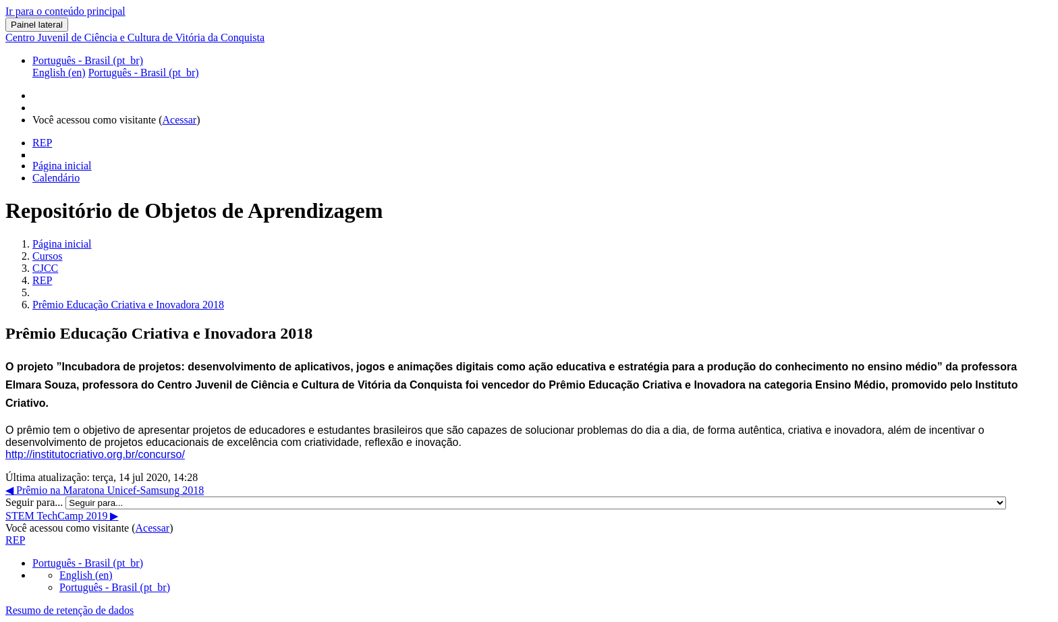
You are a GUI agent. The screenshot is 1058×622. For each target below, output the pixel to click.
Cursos (47, 256)
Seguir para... (35, 502)
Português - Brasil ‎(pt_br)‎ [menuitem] (143, 72)
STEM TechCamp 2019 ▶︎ (61, 515)
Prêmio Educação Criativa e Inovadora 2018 (128, 304)
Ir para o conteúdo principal (65, 11)
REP (42, 280)
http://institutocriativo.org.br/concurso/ (95, 454)
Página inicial (62, 244)
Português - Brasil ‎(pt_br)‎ (87, 60)
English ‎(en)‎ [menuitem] (59, 72)
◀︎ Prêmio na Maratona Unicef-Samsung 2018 (104, 490)
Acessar (180, 119)
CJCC (45, 268)
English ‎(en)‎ (86, 575)
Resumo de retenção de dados (69, 610)
